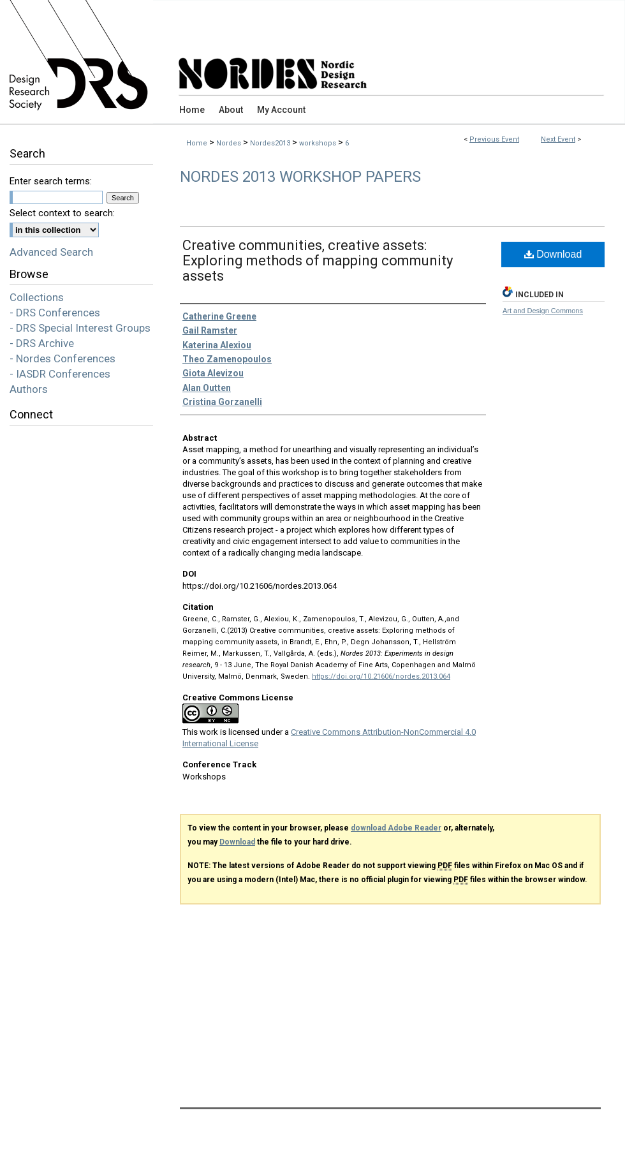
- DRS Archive (42, 343)
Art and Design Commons (543, 310)
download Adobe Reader (396, 827)
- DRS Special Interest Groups (80, 327)
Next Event (558, 139)
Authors (29, 389)
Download (553, 254)
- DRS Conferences (55, 312)
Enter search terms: (51, 181)
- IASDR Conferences (60, 373)
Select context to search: (62, 213)
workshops (318, 143)
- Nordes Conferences (62, 358)
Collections (37, 297)
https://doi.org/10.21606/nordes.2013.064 (381, 676)
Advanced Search (51, 252)
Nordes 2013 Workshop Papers (300, 177)
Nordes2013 (271, 143)
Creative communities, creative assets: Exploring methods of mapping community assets (317, 260)
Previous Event (494, 139)
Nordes (229, 143)
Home (196, 143)
